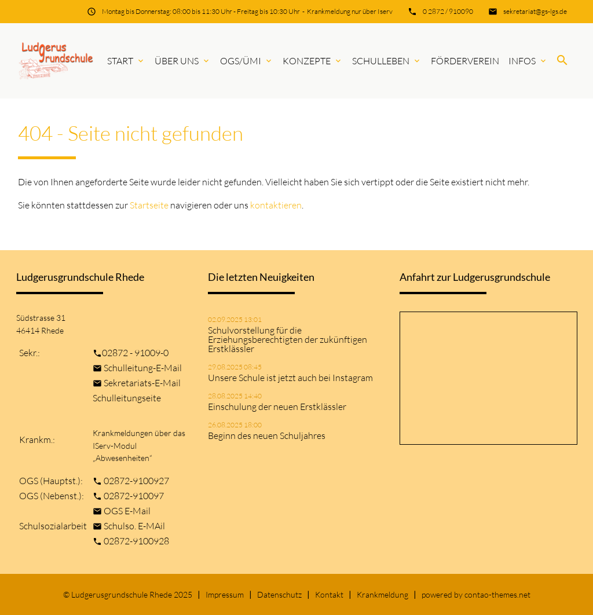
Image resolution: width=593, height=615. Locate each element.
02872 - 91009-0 (135, 352)
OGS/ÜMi (246, 60)
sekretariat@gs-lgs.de (535, 11)
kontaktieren (276, 205)
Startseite (149, 205)
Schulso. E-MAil (134, 526)
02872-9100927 (136, 480)
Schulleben (387, 60)
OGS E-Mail (127, 511)
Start (126, 60)
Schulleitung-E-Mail (143, 368)
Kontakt (329, 594)
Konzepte (313, 60)
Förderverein (465, 61)
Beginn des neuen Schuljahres (266, 435)
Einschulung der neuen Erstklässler (277, 406)
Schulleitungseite (127, 398)
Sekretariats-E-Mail (142, 383)
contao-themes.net (497, 594)
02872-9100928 (136, 541)
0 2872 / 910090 (448, 11)
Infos (528, 60)
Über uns (183, 60)
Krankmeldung (382, 594)
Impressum (225, 594)
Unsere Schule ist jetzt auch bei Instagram (290, 377)
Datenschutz (279, 594)
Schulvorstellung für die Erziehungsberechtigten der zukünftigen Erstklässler (287, 339)
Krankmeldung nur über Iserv (350, 11)
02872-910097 (134, 495)
